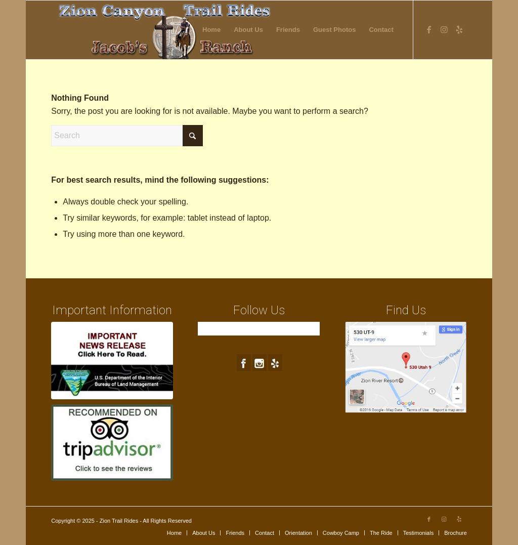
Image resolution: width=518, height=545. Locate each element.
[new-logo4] (165, 30)
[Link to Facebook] (429, 29)
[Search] (127, 135)
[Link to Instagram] (444, 29)
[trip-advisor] (112, 442)
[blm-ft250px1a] (112, 360)
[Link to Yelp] (459, 29)
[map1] (406, 367)
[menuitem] (211, 30)
